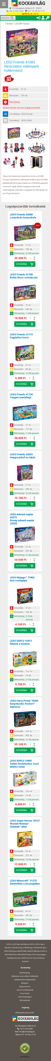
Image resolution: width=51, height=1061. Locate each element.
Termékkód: (14, 120)
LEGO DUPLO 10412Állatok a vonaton (21, 642)
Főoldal (9, 23)
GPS (39, 8)
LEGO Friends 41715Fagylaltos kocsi (21, 336)
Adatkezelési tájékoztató (24, 980)
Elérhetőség (25, 973)
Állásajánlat (25, 1000)
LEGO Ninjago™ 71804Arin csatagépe (22, 579)
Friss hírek (24, 993)
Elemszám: (14, 95)
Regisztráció (24, 986)
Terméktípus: (15, 114)
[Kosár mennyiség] (30, 258)
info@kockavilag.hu (27, 1032)
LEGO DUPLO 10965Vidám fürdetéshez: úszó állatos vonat (24, 763)
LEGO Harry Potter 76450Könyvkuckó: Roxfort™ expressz (24, 703)
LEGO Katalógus (25, 997)
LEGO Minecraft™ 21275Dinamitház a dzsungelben (25, 882)
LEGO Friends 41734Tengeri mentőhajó (21, 396)
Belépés (24, 983)
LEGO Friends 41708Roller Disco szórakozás (24, 276)
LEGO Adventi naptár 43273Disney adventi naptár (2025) (22, 519)
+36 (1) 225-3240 (16, 11)
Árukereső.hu (24, 1057)
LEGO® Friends (22, 23)
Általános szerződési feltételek (24, 976)
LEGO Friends (27, 114)
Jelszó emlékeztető (24, 990)
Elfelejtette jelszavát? (25, 1013)
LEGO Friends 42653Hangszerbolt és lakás (22, 456)
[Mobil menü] (4, 4)
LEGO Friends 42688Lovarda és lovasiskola (23, 216)
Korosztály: (14, 89)
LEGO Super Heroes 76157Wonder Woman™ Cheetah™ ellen (25, 823)
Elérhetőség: (14, 102)
